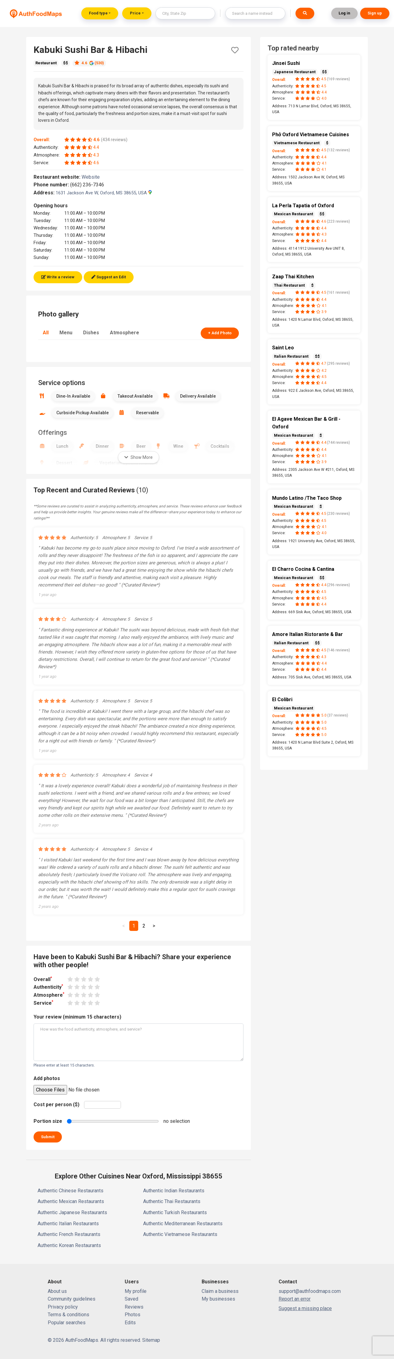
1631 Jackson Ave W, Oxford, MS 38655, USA (104, 193)
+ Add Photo (219, 333)
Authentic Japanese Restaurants (72, 1212)
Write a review (57, 277)
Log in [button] (344, 13)
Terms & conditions (68, 1314)
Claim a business (220, 1291)
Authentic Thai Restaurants (171, 1201)
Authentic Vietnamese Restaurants (180, 1234)
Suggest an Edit (108, 277)
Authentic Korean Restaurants (69, 1245)
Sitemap (151, 1340)
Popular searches (67, 1322)
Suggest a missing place (305, 1308)
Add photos (47, 1078)
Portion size (48, 1121)
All (46, 333)
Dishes (91, 333)
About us (57, 1291)
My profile (136, 1291)
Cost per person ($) (56, 1104)
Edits (130, 1322)
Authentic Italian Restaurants (68, 1223)
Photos (132, 1314)
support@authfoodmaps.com (310, 1291)
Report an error (295, 1299)
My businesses (218, 1299)
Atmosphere (124, 333)
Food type (98, 13)
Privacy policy (63, 1307)
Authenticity (48, 986)
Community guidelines (71, 1299)
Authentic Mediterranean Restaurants (183, 1223)
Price (135, 13)
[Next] (154, 926)
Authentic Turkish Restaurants (175, 1212)
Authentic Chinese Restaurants (70, 1191)
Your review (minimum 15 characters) (77, 1017)
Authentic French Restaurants (69, 1234)
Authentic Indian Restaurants (173, 1191)
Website (93, 177)
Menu (65, 333)
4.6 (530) (89, 63)
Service (43, 1002)
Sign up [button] (375, 13)
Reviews (134, 1307)
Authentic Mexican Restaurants (71, 1201)
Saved (131, 1299)
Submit (47, 1136)
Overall (43, 979)
